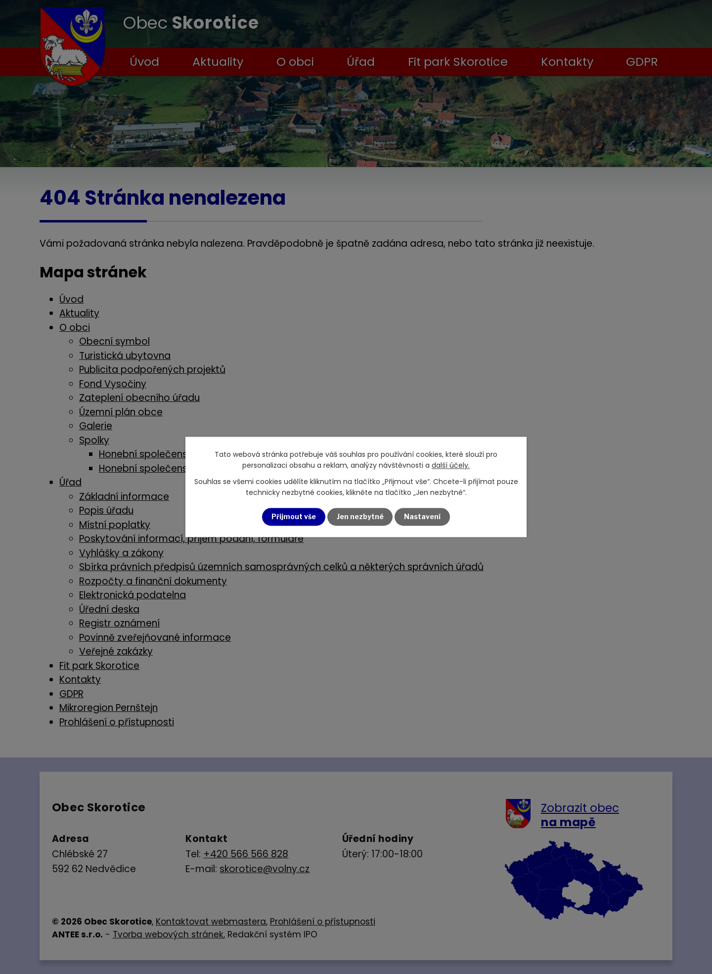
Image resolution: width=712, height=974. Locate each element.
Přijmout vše (293, 517)
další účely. (451, 466)
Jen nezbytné (360, 517)
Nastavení (422, 517)
